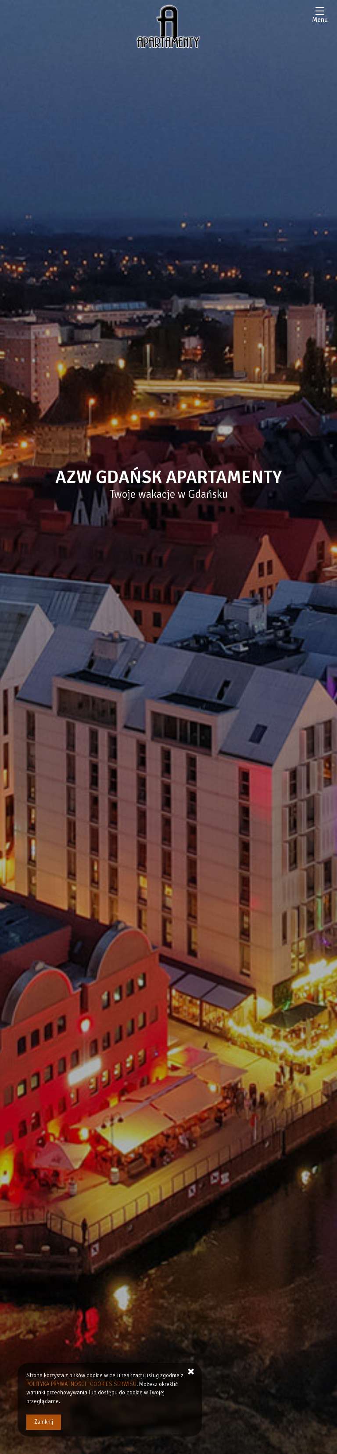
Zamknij (43, 1421)
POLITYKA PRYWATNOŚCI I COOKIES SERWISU (81, 1384)
